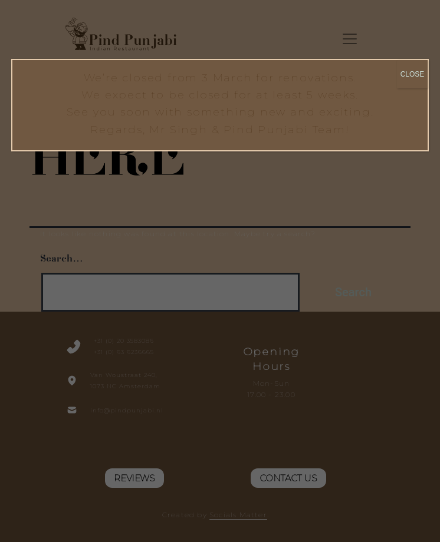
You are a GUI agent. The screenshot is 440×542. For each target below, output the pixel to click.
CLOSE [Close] (412, 74)
